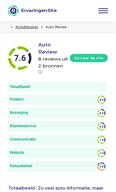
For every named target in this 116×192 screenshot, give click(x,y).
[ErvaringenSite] (32, 10)
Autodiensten (26, 27)
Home (5, 27)
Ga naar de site (89, 58)
